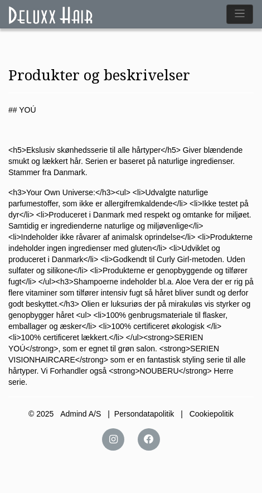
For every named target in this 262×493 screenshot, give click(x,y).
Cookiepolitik (212, 413)
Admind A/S (80, 413)
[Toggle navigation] (240, 14)
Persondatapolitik (144, 413)
